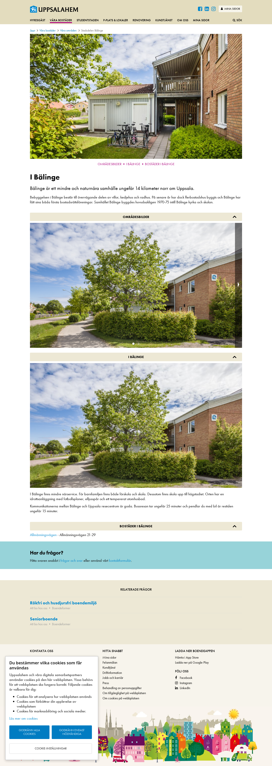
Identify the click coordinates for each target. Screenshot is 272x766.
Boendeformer (61, 608)
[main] (136, 339)
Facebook (186, 678)
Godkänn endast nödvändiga (71, 732)
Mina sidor (230, 9)
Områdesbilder (109, 164)
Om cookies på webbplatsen (121, 698)
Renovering (142, 20)
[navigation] (136, 20)
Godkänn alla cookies (29, 732)
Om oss (182, 20)
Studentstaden (88, 20)
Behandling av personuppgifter (122, 688)
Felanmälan (110, 662)
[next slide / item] (238, 285)
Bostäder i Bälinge (160, 164)
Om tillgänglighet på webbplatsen (124, 693)
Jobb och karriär (113, 678)
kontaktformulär (120, 560)
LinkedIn (185, 688)
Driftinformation (112, 672)
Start (32, 31)
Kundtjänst (163, 20)
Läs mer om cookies (23, 718)
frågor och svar (71, 560)
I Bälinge (133, 164)
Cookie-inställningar (51, 748)
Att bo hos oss (38, 608)
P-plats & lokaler (115, 20)
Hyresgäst (37, 20)
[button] (133, 344)
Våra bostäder (61, 20)
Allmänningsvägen (43, 534)
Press (106, 683)
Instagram (186, 683)
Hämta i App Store (187, 657)
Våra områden (68, 30)
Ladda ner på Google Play (192, 662)
